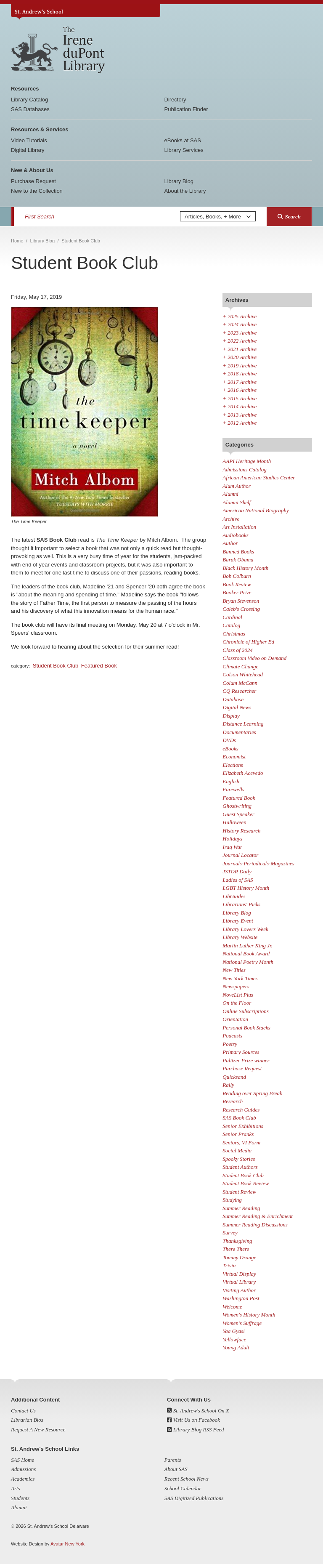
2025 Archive (239, 316)
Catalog (231, 625)
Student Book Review (245, 1183)
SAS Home (22, 1460)
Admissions (23, 1469)
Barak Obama (237, 559)
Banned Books (238, 551)
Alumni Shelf (236, 502)
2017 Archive (239, 382)
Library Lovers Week (245, 929)
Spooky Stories (238, 1159)
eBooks (230, 748)
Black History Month (245, 568)
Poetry (229, 1044)
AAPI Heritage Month (246, 461)
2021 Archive (239, 349)
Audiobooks (235, 535)
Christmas (233, 633)
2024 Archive (239, 324)
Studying (232, 1200)
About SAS (176, 1469)
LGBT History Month (245, 888)
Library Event (237, 921)
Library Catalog (29, 99)
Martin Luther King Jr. (247, 945)
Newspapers (235, 986)
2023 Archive (239, 333)
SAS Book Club (239, 1117)
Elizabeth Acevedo (242, 773)
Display (230, 716)
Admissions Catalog (244, 469)
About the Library (185, 191)
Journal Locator (240, 855)
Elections (232, 765)
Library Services (184, 150)
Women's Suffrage (242, 1323)
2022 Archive (239, 341)
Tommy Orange (239, 1257)
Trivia (229, 1265)
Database (233, 699)
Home (17, 240)
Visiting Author (239, 1290)
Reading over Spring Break (252, 1093)
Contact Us (23, 1410)
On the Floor (236, 1003)
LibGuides (233, 896)
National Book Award (246, 953)
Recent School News (186, 1479)
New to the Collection (37, 191)
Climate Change (240, 666)
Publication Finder (186, 109)
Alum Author (236, 486)
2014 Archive (239, 406)
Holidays (232, 838)
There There (235, 1249)
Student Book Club (55, 665)
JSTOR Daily (237, 871)
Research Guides (240, 1110)
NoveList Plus (237, 995)
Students (20, 1498)
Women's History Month (248, 1314)
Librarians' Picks (241, 904)
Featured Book (99, 665)
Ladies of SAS (237, 880)
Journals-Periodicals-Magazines (258, 863)
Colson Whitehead (242, 674)
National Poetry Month (247, 962)
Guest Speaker (238, 814)
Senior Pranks (238, 1134)
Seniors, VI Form (241, 1142)
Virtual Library (239, 1282)
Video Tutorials (29, 140)
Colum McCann (239, 683)
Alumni (230, 494)
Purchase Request (33, 181)
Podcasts (232, 1035)
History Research (241, 830)
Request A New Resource (38, 1429)
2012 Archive (239, 423)
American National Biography (255, 510)
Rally (228, 1085)
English (230, 781)
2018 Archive (239, 373)
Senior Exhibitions (242, 1126)
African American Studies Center (258, 477)
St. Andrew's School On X (198, 1410)
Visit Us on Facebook (193, 1420)
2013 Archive (239, 415)
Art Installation (239, 527)
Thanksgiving (237, 1241)
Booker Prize (236, 592)
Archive (230, 519)
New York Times (239, 978)
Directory (175, 99)
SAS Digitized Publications (194, 1498)
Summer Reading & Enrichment (257, 1216)
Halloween (234, 822)
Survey (229, 1232)
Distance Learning (242, 724)
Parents (172, 1460)
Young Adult (235, 1347)
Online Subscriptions (245, 1011)
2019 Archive (239, 365)
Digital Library (27, 150)
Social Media (237, 1150)
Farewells (233, 789)
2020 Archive (239, 357)
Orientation (235, 1019)
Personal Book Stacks (246, 1027)
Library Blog (178, 181)
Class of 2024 (237, 650)
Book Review (236, 584)
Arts (15, 1488)
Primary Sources (240, 1052)
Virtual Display (239, 1274)
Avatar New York (67, 1543)
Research (232, 1101)
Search (289, 216)
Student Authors (239, 1167)
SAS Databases (30, 109)
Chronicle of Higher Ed (248, 641)
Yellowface (234, 1339)
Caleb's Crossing (241, 609)
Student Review (239, 1192)
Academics (22, 1479)
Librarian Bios (27, 1420)
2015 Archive (239, 398)
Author (230, 543)
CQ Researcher (239, 691)
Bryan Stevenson (240, 601)
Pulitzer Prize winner (245, 1060)
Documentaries (239, 732)
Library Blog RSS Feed (195, 1429)
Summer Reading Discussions (255, 1224)
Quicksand (234, 1077)
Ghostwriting (237, 806)
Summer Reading (241, 1208)
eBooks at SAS (182, 140)
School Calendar (182, 1488)
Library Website (239, 937)
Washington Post (240, 1298)
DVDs (229, 740)
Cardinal (232, 617)
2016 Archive (239, 390)
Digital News (236, 707)
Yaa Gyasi (233, 1331)
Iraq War (232, 847)
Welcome (232, 1306)
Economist (234, 756)
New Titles (234, 970)
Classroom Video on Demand (254, 658)
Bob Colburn (236, 576)
